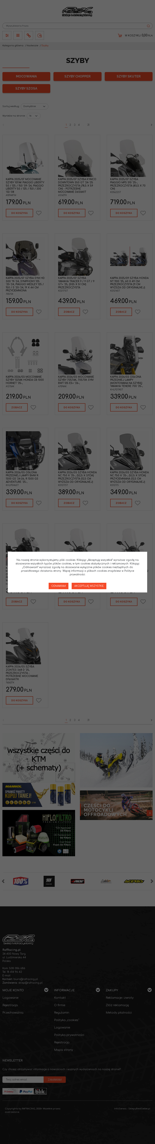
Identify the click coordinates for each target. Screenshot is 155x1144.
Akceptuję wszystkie (89, 586)
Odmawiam (58, 586)
